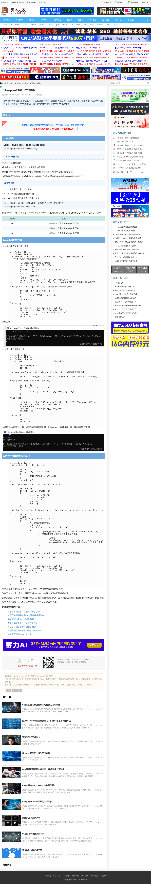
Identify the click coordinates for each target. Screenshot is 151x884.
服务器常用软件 (17, 2)
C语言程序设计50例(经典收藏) (128, 138)
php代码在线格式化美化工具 (126, 294)
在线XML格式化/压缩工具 (125, 290)
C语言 (8, 690)
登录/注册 (107, 2)
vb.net (17, 25)
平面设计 (131, 20)
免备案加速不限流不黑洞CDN (88, 48)
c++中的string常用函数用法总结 (129, 168)
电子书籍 (92, 20)
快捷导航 (146, 2)
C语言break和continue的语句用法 (127, 234)
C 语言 (25, 25)
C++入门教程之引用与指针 (125, 246)
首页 (11, 83)
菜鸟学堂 (4, 2)
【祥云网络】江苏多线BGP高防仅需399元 (131, 58)
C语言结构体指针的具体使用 (126, 261)
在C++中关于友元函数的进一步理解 (129, 242)
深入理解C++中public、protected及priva (132, 172)
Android (64, 25)
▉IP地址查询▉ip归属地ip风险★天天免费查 (57, 51)
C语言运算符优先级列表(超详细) (129, 153)
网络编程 (32, 20)
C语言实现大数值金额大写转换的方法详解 (41, 705)
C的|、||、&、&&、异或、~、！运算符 (132, 164)
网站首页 (6, 20)
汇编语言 (100, 25)
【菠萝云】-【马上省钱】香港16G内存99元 (20, 48)
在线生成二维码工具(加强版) (126, 313)
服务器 (80, 20)
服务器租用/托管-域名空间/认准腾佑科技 (130, 61)
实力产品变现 (8, 51)
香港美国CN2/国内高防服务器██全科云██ (19, 64)
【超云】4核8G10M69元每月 (51, 61)
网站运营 (118, 20)
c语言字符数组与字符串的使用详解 (130, 157)
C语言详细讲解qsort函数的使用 (22, 627)
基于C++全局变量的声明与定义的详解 (130, 253)
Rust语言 (50, 25)
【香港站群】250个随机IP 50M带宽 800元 (56, 54)
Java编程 (33, 25)
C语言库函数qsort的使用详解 (21, 619)
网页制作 (19, 20)
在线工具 (42, 2)
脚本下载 (57, 20)
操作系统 (105, 20)
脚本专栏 (44, 20)
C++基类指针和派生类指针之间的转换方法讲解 (43, 769)
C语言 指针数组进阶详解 (33, 834)
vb (11, 25)
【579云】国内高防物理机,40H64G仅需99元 (20, 54)
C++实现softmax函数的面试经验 (37, 801)
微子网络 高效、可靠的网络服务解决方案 (93, 58)
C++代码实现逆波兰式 (32, 850)
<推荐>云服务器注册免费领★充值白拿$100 (132, 44)
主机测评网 (31, 2)
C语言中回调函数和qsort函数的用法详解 (26, 615)
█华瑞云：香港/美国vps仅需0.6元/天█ (92, 61)
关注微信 (134, 2)
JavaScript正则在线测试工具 (125, 309)
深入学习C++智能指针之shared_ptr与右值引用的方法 (46, 721)
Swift (78, 25)
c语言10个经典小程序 (125, 142)
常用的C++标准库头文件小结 (126, 257)
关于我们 (47, 876)
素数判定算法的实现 (31, 818)
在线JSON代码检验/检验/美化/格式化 (129, 306)
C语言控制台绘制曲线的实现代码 (128, 238)
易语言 (92, 25)
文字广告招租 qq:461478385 (51, 44)
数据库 (69, 20)
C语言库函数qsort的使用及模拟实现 (24, 612)
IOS (72, 25)
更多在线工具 (120, 317)
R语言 (109, 25)
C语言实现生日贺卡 (31, 737)
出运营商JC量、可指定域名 (13, 44)
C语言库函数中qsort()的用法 (21, 634)
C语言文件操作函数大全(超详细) (129, 149)
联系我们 (66, 876)
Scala (85, 25)
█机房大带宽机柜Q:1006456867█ (128, 48)
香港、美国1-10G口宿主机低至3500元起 (93, 54)
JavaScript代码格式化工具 (125, 287)
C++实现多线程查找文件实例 (126, 227)
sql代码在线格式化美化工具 (125, 298)
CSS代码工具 (120, 283)
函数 (19, 690)
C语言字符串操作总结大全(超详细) (130, 145)
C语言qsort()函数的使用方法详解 (23, 623)
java (57, 25)
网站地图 (84, 876)
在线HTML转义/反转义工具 (125, 302)
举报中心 (120, 2)
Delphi (42, 25)
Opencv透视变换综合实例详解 (36, 753)
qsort (14, 690)
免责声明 (75, 876)
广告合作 (56, 876)
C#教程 (5, 25)
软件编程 (18, 83)
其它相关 (117, 25)
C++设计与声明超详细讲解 (125, 231)
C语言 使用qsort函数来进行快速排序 (24, 630)
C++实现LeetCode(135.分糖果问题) (38, 785)
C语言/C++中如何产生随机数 (128, 160)
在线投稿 (103, 876)
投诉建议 (94, 876)
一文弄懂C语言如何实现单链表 (127, 250)
